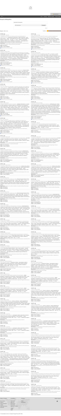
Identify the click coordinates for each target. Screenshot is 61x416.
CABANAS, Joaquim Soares (36, 86)
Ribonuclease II (53, 365)
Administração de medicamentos (22, 43)
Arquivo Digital (57, 16)
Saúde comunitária (39, 297)
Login (2, 16)
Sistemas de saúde (8, 185)
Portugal (6, 158)
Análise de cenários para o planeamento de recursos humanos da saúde (44, 347)
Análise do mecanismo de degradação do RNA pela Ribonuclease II (43, 360)
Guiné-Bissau (13, 403)
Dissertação (18, 44)
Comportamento (52, 212)
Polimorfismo (56, 94)
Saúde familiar (50, 200)
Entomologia (7, 112)
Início (42, 16)
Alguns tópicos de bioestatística (6, 315)
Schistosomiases (51, 114)
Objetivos (1, 402)
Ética (28, 94)
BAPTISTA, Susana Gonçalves (6, 261)
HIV (45, 94)
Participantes (23, 402)
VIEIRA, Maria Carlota (35, 193)
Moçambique (36, 214)
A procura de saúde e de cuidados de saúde (8, 179)
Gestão (22, 185)
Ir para (44, 30)
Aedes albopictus (26, 266)
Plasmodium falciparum (44, 339)
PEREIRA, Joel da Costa (4, 51)
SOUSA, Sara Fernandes (35, 207)
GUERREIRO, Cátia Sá (4, 35)
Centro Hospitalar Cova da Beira (42, 78)
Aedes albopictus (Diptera (5, 262)
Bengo (45, 115)
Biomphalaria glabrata (36, 45)
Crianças (12, 171)
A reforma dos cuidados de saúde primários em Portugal (41, 194)
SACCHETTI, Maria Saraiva (5, 164)
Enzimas (52, 94)
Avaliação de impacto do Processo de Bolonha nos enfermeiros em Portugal (14, 52)
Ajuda (46, 28)
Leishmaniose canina (45, 255)
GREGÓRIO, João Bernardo (36, 346)
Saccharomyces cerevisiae (22, 238)
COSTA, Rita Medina (35, 333)
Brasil (12, 409)
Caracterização (55, 61)
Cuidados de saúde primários (41, 200)
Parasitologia (38, 44)
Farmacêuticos (41, 353)
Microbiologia (38, 365)
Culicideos (17, 266)
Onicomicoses (18, 77)
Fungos (14, 77)
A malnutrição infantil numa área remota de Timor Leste (10, 166)
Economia (41, 212)
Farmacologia (7, 43)
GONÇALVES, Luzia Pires (5, 313)
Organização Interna (3, 406)
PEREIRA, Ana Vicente (35, 70)
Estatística (10, 319)
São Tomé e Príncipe (14, 406)
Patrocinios (2, 407)
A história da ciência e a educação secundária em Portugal (11, 150)
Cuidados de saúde (16, 185)
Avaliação (2, 61)
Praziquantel (9, 346)
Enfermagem (23, 94)
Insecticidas (17, 112)
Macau (10, 268)
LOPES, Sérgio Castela (35, 289)
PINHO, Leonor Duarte (4, 102)
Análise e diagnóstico (4, 129)
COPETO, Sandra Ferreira (5, 68)
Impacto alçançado (3, 403)
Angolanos (38, 114)
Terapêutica (13, 43)
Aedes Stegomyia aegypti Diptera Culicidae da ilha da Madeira (11, 275)
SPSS (6, 319)
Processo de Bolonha (19, 60)
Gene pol (48, 94)
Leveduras (58, 78)
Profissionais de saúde (48, 297)
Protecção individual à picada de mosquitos (8, 104)
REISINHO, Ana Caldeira (5, 245)
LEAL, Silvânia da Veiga (35, 35)
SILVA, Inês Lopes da (4, 119)
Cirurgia (17, 142)
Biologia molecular (39, 61)
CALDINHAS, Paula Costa (5, 136)
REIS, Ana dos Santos (4, 352)
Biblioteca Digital (51, 16)
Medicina (7, 266)
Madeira (40, 283)
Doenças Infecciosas (40, 94)
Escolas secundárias (23, 157)
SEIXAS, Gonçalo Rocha (4, 274)
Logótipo (1, 404)
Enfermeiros (26, 60)
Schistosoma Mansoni (46, 44)
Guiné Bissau (42, 298)
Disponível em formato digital (6, 47)
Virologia (45, 61)
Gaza (32, 214)
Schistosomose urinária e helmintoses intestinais (40, 104)
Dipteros (20, 266)
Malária (37, 212)
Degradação (48, 365)
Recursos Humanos (48, 353)
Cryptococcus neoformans (22, 128)
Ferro (29, 238)
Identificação (52, 44)
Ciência (10, 157)
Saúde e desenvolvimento (10, 44)
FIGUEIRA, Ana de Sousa (5, 339)
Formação (54, 297)
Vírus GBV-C (49, 61)
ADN (32, 283)
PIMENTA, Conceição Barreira (5, 149)
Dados (19, 319)
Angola (41, 115)
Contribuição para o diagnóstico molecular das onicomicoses (11, 70)
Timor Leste (27, 171)
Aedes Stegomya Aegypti (19, 279)
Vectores (12, 112)
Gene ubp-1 (27, 361)
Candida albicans (34, 79)
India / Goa (12, 402)
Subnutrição (7, 171)
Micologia (14, 128)
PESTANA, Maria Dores (4, 177)
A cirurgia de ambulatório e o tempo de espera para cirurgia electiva (12, 137)
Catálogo (45, 16)
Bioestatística (15, 319)
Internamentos (18, 94)
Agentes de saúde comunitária (36, 290)
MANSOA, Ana (3, 85)
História (6, 157)
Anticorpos (51, 339)
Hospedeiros (58, 44)
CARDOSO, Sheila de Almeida (36, 102)
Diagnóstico (24, 77)
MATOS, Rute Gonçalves (35, 359)
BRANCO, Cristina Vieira (35, 52)
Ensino (13, 157)
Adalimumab (2, 44)
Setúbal (6, 255)
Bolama (37, 298)
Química (17, 157)
